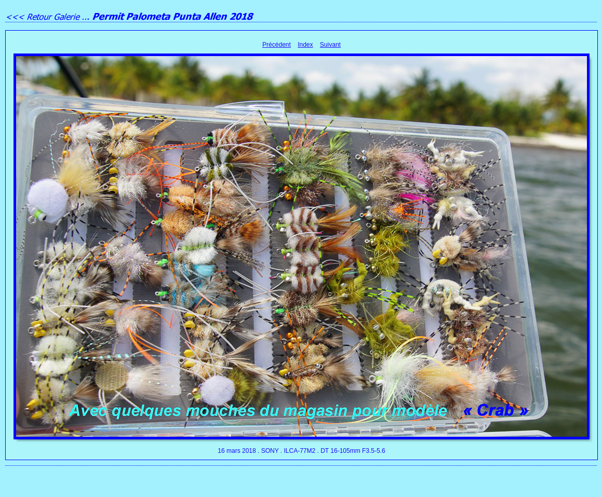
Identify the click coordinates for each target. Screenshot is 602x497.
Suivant (330, 44)
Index (305, 44)
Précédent (276, 44)
